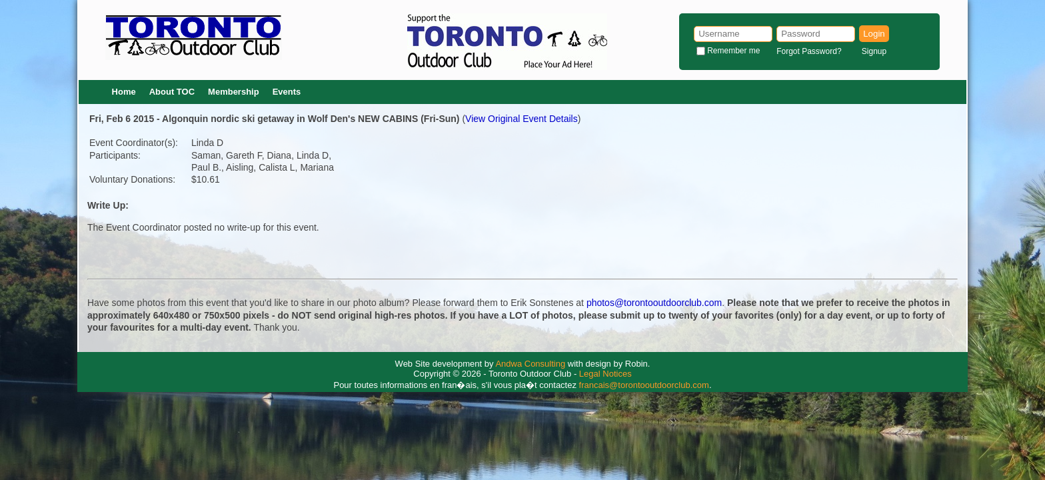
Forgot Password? (808, 51)
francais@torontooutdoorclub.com (644, 385)
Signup (874, 51)
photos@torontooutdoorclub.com (654, 302)
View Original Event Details (521, 118)
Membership (233, 92)
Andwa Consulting (530, 364)
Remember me (733, 50)
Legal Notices (605, 374)
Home (124, 92)
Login (874, 34)
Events (287, 92)
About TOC (172, 92)
